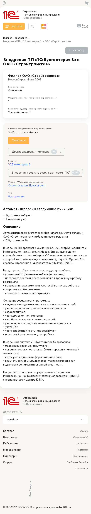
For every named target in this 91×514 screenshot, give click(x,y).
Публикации (11, 443)
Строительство (18, 185)
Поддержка (82, 450)
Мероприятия (12, 449)
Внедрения (21, 38)
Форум (7, 462)
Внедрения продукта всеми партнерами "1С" (46, 172)
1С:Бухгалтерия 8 (19, 164)
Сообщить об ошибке (77, 462)
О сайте (84, 431)
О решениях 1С (80, 437)
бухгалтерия (16, 196)
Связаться (18, 140)
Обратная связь (80, 456)
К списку (78, 50)
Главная (7, 38)
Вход (85, 25)
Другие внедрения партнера (34, 151)
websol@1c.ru (63, 507)
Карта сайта (81, 468)
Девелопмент (37, 185)
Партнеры (10, 456)
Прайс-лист (82, 443)
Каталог (8, 431)
